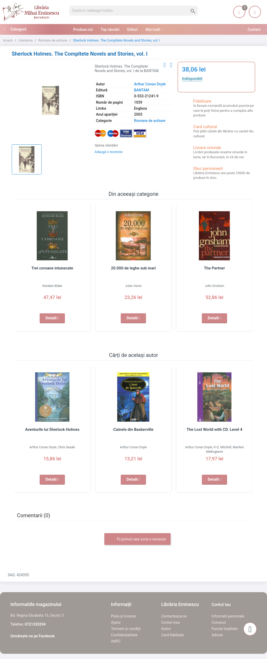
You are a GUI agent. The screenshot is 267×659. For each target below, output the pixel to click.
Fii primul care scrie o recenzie (137, 539)
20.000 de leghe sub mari (133, 268)
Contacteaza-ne (174, 616)
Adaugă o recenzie (109, 152)
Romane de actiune (149, 121)
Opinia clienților (106, 145)
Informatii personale (227, 616)
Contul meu (170, 622)
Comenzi (218, 622)
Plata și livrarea (123, 616)
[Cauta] (133, 11)
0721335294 (35, 624)
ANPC (116, 641)
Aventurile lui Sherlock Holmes (52, 429)
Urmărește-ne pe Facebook (32, 636)
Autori (166, 629)
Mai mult (152, 29)
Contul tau (221, 604)
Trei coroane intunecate (52, 268)
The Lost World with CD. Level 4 (214, 429)
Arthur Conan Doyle (150, 84)
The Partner (214, 268)
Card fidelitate (172, 635)
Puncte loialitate (224, 629)
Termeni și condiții (126, 629)
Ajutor (116, 622)
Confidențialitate (124, 635)
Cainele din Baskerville (133, 429)
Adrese (217, 635)
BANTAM (141, 90)
